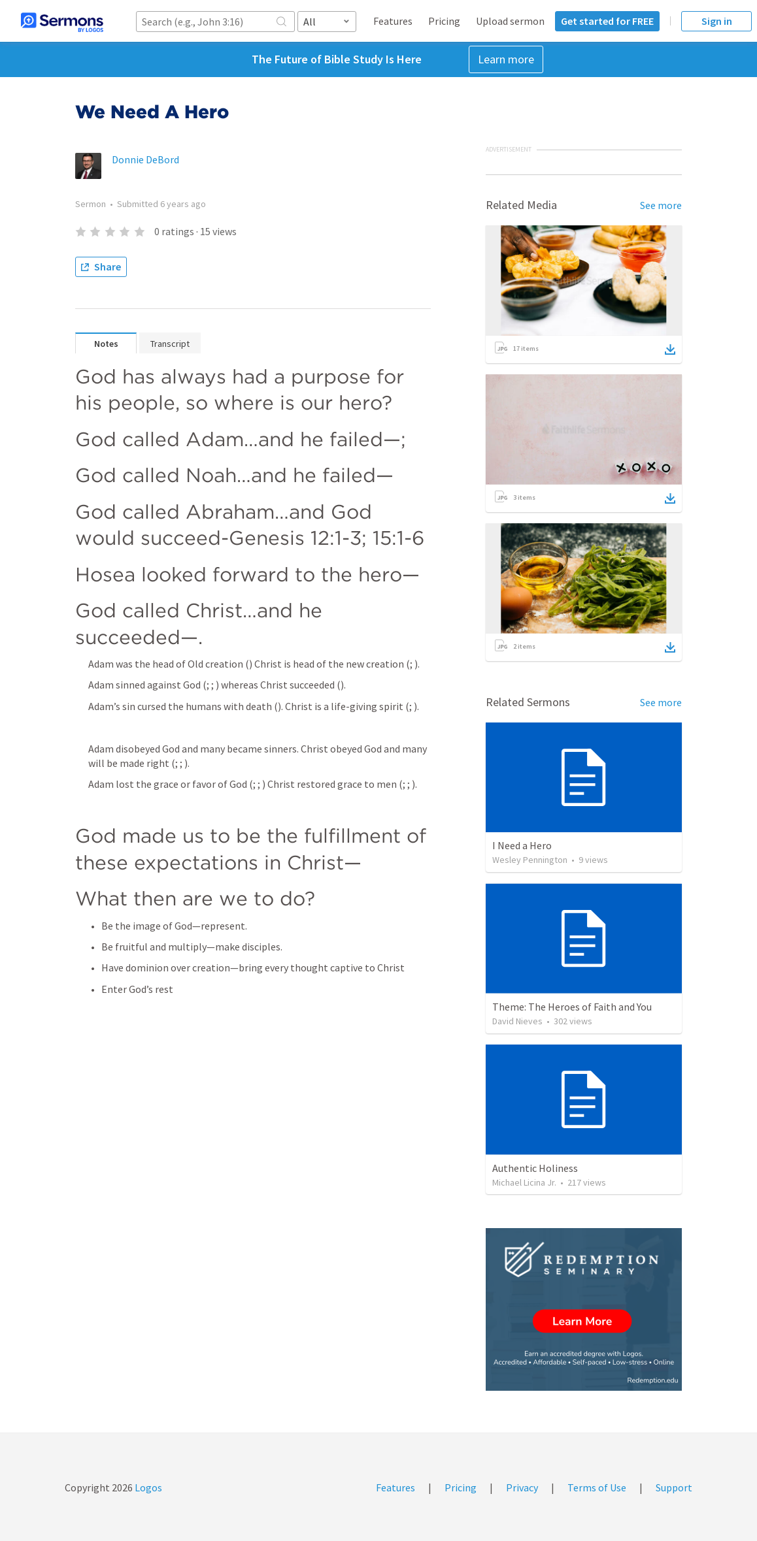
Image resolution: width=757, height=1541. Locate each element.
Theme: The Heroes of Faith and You (572, 1006)
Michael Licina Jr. (524, 1182)
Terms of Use (596, 1487)
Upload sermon (510, 20)
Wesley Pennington (529, 860)
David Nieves (517, 1021)
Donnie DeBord (145, 159)
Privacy (522, 1487)
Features (392, 20)
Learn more (506, 59)
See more (661, 205)
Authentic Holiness (535, 1168)
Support (674, 1487)
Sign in (716, 20)
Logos (147, 1487)
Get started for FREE (607, 20)
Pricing (444, 20)
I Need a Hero (522, 845)
